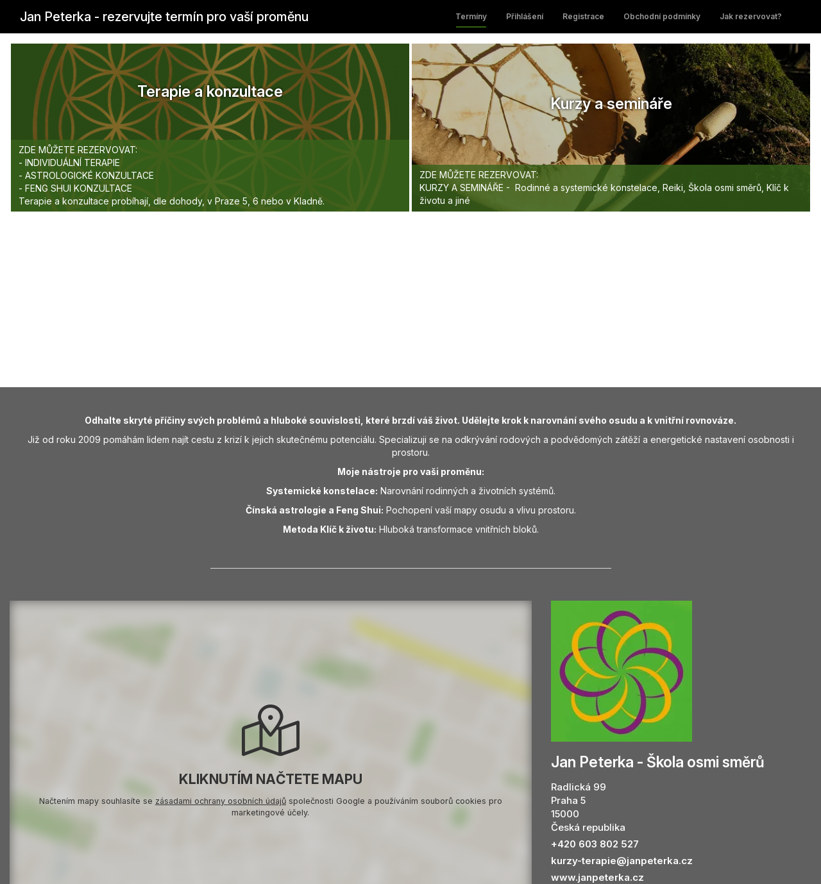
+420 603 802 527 (595, 844)
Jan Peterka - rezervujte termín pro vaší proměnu (164, 16)
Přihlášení (524, 16)
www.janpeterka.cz (597, 877)
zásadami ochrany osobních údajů (220, 801)
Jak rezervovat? (751, 16)
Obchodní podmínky (661, 16)
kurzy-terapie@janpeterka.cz (622, 861)
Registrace (583, 16)
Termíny (471, 16)
